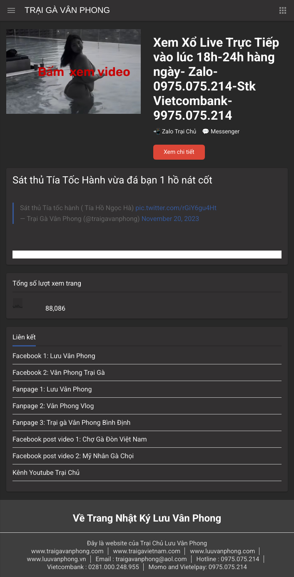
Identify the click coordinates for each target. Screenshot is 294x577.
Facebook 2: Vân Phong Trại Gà (58, 372)
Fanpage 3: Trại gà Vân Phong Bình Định (71, 422)
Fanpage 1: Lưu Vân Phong (52, 389)
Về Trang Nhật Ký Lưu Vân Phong (147, 518)
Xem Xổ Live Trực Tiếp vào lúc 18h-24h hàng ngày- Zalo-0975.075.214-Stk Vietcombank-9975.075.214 (216, 79)
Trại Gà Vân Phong (67, 10)
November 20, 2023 (170, 219)
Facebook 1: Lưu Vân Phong (53, 356)
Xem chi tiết (179, 152)
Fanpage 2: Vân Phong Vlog (53, 406)
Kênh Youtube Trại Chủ (46, 473)
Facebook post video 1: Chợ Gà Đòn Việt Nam (79, 439)
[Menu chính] (11, 10)
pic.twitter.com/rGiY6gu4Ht (176, 208)
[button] (283, 10)
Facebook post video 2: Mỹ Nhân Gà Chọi (73, 456)
